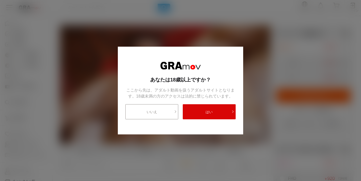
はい (220, 112)
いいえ (162, 112)
